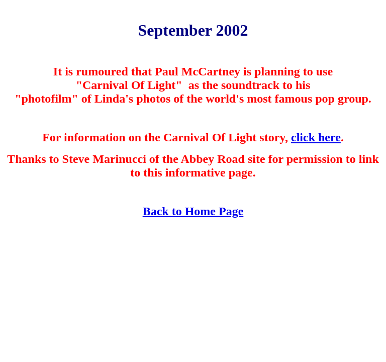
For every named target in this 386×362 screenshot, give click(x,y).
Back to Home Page (193, 211)
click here (316, 137)
